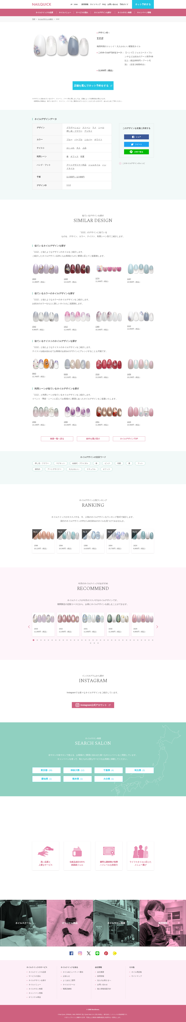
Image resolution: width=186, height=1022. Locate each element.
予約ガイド (124, 4)
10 (67, 640)
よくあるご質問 (69, 980)
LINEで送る (138, 152)
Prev (29, 626)
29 (137, 640)
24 (119, 640)
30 (141, 640)
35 (94, 643)
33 (152, 640)
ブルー (69, 139)
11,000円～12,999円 (76, 177)
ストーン (86, 128)
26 (126, 640)
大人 (78, 148)
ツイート (138, 144)
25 (122, 640)
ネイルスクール (69, 985)
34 (90, 643)
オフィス (74, 156)
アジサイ (88, 131)
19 (100, 640)
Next (156, 626)
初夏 (82, 156)
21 (108, 640)
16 (89, 640)
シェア (138, 137)
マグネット (60, 463)
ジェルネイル (94, 165)
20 (104, 640)
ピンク (107, 463)
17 (93, 640)
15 (85, 640)
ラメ (94, 128)
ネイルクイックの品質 (44, 12)
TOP (180, 953)
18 (96, 640)
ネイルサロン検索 (125, 12)
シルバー (88, 139)
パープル (78, 139)
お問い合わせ (112, 4)
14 (82, 640)
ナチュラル (91, 469)
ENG (76, 4)
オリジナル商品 (35, 997)
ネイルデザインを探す (102, 12)
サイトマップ (95, 4)
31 (145, 640)
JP (71, 4)
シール (101, 128)
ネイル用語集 (136, 972)
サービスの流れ (82, 12)
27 (130, 640)
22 (111, 640)
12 (74, 640)
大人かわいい (74, 469)
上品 (84, 148)
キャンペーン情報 (144, 12)
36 (98, 643)
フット (140, 463)
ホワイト (98, 139)
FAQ (104, 4)
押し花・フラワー (74, 131)
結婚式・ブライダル (80, 463)
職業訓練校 (67, 989)
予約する (143, 4)
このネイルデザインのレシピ (133, 163)
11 (70, 640)
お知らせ (66, 976)
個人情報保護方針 (104, 989)
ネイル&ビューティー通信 (73, 972)
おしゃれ (70, 148)
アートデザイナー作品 (76, 165)
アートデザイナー (54, 469)
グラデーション (73, 128)
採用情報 (84, 4)
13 (78, 640)
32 (149, 640)
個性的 (37, 469)
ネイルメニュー (65, 12)
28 (134, 640)
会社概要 (100, 972)
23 (115, 640)
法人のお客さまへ (104, 980)
